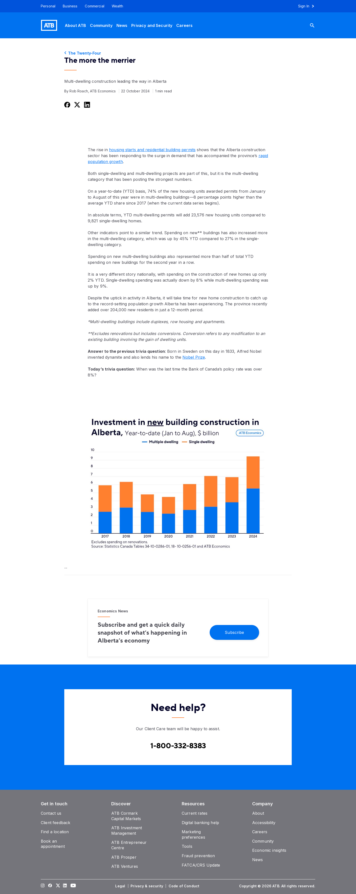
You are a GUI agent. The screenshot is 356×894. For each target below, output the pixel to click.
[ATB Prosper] (123, 857)
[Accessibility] (263, 822)
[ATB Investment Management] (126, 830)
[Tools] (187, 846)
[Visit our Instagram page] (42, 886)
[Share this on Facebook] (66, 105)
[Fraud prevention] (198, 855)
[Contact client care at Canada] (178, 746)
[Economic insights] (269, 850)
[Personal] (46, 6)
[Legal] (120, 886)
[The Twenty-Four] (178, 53)
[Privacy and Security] (151, 25)
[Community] (101, 25)
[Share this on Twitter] (76, 105)
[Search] (316, 25)
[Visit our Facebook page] (50, 886)
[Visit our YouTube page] (72, 886)
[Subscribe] (234, 632)
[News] (122, 25)
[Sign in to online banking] (308, 6)
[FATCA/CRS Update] (201, 865)
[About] (258, 813)
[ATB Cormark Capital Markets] (126, 816)
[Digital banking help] (200, 822)
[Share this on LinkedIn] (86, 105)
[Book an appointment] (53, 844)
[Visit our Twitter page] (57, 886)
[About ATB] (75, 25)
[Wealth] (117, 6)
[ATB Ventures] (124, 866)
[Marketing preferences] (193, 834)
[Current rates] (194, 813)
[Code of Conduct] (184, 886)
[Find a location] (55, 831)
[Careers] (184, 25)
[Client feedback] (55, 822)
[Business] (70, 6)
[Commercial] (94, 6)
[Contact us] (51, 813)
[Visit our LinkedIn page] (65, 886)
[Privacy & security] (147, 886)
